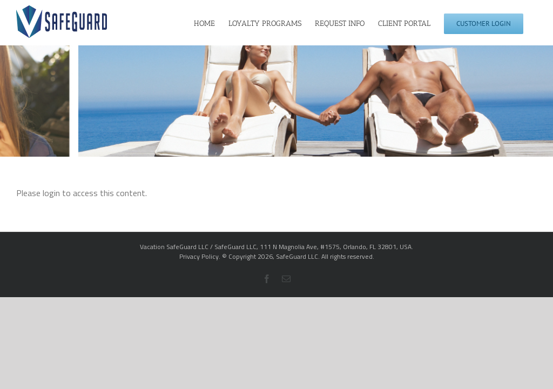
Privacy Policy (199, 256)
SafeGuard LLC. (298, 256)
